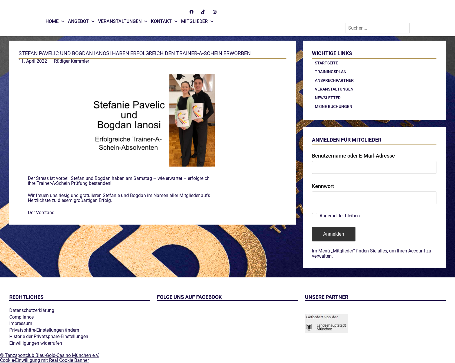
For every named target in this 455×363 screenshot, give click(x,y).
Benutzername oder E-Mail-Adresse (353, 156)
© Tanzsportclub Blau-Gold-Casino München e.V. (49, 355)
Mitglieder (197, 20)
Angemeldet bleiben (339, 215)
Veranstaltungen (123, 20)
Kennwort (323, 186)
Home (55, 20)
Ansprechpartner (334, 80)
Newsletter (328, 97)
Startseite (326, 63)
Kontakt (164, 20)
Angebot (81, 20)
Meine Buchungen (333, 106)
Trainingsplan (330, 71)
